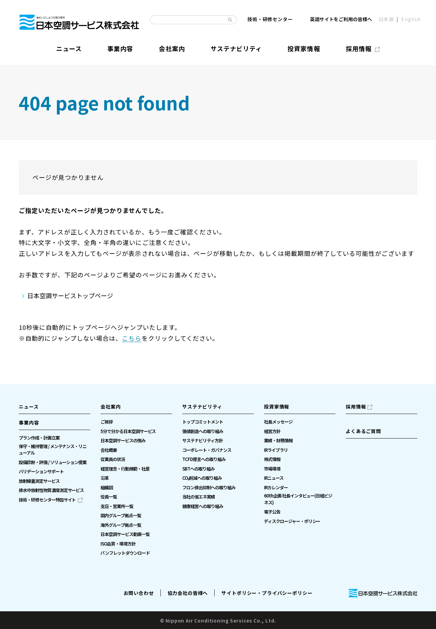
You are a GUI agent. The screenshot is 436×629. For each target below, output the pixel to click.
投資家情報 (276, 406)
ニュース (28, 406)
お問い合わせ (139, 592)
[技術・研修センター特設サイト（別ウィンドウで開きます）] (51, 499)
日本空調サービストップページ (70, 295)
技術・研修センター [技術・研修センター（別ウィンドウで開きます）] (270, 19)
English (411, 19)
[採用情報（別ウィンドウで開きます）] (362, 48)
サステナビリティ (202, 406)
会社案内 (110, 406)
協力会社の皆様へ (188, 592)
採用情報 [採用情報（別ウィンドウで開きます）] (356, 406)
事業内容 (29, 422)
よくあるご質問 (363, 431)
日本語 (386, 19)
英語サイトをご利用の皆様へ (341, 19)
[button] (54, 424)
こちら (131, 338)
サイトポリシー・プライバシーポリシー (266, 592)
